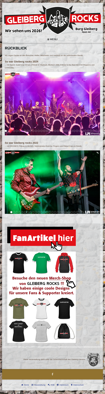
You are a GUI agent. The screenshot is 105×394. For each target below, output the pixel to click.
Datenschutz (78, 385)
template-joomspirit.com (104, 384)
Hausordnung (39, 385)
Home (26, 385)
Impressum (64, 385)
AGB (53, 385)
